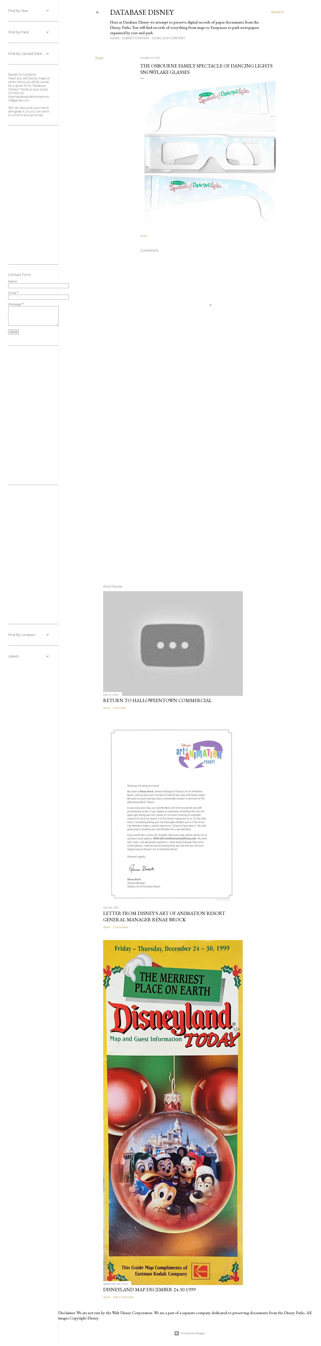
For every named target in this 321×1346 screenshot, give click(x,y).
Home (115, 38)
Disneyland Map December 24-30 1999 (149, 1289)
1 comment (119, 707)
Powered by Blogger (189, 1333)
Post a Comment (123, 1297)
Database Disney (142, 12)
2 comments (120, 927)
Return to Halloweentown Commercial (157, 700)
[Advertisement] (189, 461)
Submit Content (135, 38)
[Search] (277, 12)
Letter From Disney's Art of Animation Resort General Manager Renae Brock (164, 916)
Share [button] (99, 58)
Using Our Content (168, 38)
